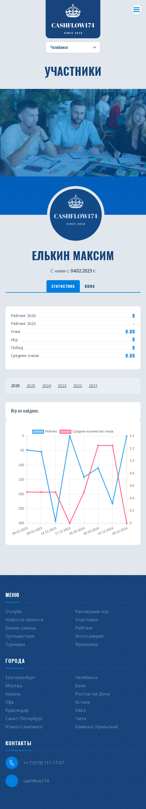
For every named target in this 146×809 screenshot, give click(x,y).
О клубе (13, 611)
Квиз (90, 286)
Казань (13, 694)
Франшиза (86, 644)
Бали (80, 686)
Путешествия (19, 636)
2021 (93, 385)
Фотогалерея (89, 636)
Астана (82, 702)
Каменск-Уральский (96, 727)
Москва (13, 686)
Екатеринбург (20, 677)
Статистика (63, 286)
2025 (31, 385)
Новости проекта (24, 620)
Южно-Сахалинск (24, 727)
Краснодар (17, 710)
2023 (62, 385)
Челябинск (86, 677)
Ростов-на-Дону (92, 694)
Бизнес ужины (20, 628)
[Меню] (136, 9)
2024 (46, 385)
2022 (77, 385)
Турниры (15, 644)
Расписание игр (92, 611)
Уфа (9, 702)
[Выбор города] (73, 47)
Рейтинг (84, 628)
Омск (80, 710)
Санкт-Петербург (24, 718)
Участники (86, 620)
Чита (80, 718)
